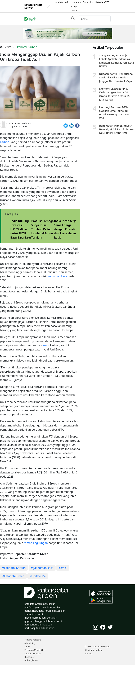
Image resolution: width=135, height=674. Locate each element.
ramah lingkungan (36, 543)
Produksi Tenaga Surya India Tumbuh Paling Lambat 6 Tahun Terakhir (42, 229)
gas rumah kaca (57, 276)
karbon (4, 142)
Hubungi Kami (31, 660)
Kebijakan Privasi (32, 653)
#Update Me (38, 576)
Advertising (29, 643)
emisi (46, 345)
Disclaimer (29, 657)
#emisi (62, 568)
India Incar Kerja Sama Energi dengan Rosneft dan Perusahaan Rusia (65, 229)
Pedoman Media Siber (35, 650)
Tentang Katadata (32, 639)
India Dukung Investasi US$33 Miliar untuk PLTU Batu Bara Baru (20, 229)
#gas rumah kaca (42, 568)
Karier (27, 646)
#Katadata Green (13, 576)
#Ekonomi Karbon (14, 568)
